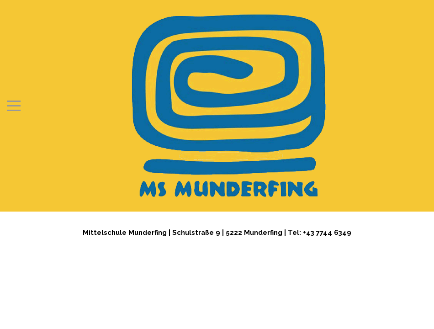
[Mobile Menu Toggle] (14, 105)
